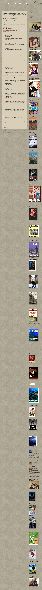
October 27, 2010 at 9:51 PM (8, 84)
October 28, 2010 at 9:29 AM (8, 112)
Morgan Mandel (6, 31)
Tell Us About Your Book (31, 455)
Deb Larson (31, 11)
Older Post (25, 130)
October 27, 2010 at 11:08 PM (8, 97)
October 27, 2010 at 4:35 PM (8, 74)
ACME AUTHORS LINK (15, 3)
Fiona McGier (6, 48)
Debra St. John (31, 12)
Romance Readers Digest (33, 16)
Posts (30, 383)
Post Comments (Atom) (8, 132)
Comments (30, 384)
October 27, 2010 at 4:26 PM (8, 68)
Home (15, 130)
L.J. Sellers (6, 86)
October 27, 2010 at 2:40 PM (8, 62)
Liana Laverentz (7, 59)
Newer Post (4, 130)
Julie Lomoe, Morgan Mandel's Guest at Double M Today (35, 470)
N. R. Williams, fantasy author (8, 96)
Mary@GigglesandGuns (8, 35)
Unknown (31, 17)
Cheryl (5, 76)
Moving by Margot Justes (32, 466)
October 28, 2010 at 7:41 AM (8, 104)
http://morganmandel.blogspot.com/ (7, 28)
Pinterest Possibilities (34, 462)
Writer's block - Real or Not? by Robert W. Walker (35, 450)
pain (9, 31)
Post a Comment (6, 127)
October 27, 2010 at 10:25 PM (8, 89)
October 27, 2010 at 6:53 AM (8, 39)
